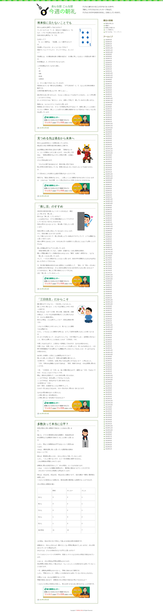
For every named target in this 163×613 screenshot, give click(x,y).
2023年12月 (109, 98)
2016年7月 (108, 285)
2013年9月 (108, 356)
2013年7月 (108, 360)
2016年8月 (108, 283)
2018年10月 (109, 228)
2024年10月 (109, 77)
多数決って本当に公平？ (53, 424)
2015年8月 (108, 308)
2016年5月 (108, 289)
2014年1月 (108, 348)
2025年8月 (108, 56)
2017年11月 (109, 251)
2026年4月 (108, 39)
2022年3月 (108, 142)
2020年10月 (109, 178)
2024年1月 (108, 96)
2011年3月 (108, 419)
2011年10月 (109, 405)
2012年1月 (108, 398)
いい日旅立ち (109, 29)
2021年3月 (108, 167)
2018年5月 (108, 239)
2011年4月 (108, 417)
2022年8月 (108, 132)
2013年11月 (109, 352)
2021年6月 (108, 161)
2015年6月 (108, 312)
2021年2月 (108, 170)
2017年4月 (108, 266)
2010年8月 (108, 434)
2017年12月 (109, 249)
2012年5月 (108, 390)
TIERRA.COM (79, 610)
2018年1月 (108, 247)
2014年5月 (108, 340)
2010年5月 (108, 440)
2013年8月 (108, 358)
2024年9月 (108, 79)
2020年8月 (108, 182)
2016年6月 (108, 287)
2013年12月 (109, 350)
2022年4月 (108, 140)
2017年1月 (108, 272)
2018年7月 (108, 235)
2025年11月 (109, 50)
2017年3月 (108, 268)
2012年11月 (109, 377)
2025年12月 (109, 48)
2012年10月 (109, 379)
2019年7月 (108, 209)
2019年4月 (108, 216)
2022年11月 (109, 125)
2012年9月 (108, 382)
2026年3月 (108, 42)
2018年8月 (108, 233)
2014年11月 (109, 327)
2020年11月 (109, 176)
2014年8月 (108, 333)
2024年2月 (108, 94)
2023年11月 (109, 100)
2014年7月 (108, 335)
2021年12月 (109, 149)
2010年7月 (108, 436)
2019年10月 (109, 203)
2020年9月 (108, 180)
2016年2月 (108, 296)
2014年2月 (108, 346)
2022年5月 (108, 138)
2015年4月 (108, 316)
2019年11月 (109, 201)
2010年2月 (108, 447)
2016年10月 (109, 279)
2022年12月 (109, 123)
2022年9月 (108, 130)
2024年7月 (108, 84)
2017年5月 (108, 264)
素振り (107, 25)
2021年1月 (108, 172)
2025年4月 (108, 65)
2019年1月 (108, 222)
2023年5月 (108, 113)
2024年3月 (108, 92)
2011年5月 (108, 415)
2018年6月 (108, 237)
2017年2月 (108, 270)
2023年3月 (108, 117)
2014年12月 (109, 325)
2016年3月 (108, 293)
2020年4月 (108, 191)
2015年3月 (108, 319)
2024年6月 (108, 86)
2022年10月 (109, 128)
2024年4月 (108, 90)
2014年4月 (108, 342)
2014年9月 (108, 331)
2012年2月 (108, 396)
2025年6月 (108, 60)
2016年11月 (109, 277)
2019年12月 (109, 199)
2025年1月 (108, 71)
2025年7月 (108, 58)
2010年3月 (108, 445)
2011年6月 (108, 413)
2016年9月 (108, 281)
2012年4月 (108, 392)
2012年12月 (109, 375)
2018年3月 (108, 243)
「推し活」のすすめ (50, 206)
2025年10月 (109, 52)
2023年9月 (108, 105)
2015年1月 (108, 323)
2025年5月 (108, 63)
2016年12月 (109, 275)
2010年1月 (108, 449)
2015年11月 (109, 302)
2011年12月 (109, 400)
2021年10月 (109, 153)
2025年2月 (108, 69)
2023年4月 (108, 115)
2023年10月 (109, 102)
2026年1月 (108, 46)
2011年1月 (108, 424)
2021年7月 (108, 159)
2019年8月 (108, 207)
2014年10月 (109, 329)
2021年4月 (108, 165)
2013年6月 (108, 363)
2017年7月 (108, 260)
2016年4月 (108, 291)
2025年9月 (108, 54)
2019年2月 (108, 220)
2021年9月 (108, 155)
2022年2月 (108, 144)
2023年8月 (108, 107)
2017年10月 (109, 254)
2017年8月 (108, 258)
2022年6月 (108, 136)
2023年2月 (108, 119)
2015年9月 (108, 306)
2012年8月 (108, 384)
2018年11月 (109, 226)
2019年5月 (108, 214)
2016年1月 (108, 298)
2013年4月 (108, 367)
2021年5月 (108, 163)
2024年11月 (109, 75)
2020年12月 (109, 174)
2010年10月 (109, 430)
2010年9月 (108, 432)
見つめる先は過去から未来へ (56, 138)
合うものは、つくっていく (113, 32)
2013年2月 (108, 371)
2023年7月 (108, 109)
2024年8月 (108, 81)
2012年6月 (108, 388)
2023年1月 (108, 121)
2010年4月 (108, 442)
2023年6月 (108, 111)
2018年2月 (108, 245)
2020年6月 (108, 186)
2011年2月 (108, 421)
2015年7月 (108, 310)
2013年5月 (108, 365)
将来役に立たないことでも (54, 22)
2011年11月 (109, 403)
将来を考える (109, 23)
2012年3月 (108, 394)
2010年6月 (108, 438)
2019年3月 (108, 218)
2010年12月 (109, 426)
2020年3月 (108, 193)
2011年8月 (108, 409)
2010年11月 (109, 428)
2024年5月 (108, 88)
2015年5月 (108, 314)
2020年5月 (108, 188)
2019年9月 (108, 205)
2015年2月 (108, 321)
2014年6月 (108, 337)
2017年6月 (108, 262)
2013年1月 (108, 373)
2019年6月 (108, 212)
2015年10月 (109, 304)
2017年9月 (108, 256)
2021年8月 (108, 157)
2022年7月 (108, 134)
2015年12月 (109, 300)
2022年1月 (108, 146)
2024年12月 (109, 73)
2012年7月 (108, 386)
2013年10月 (109, 354)
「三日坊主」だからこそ (53, 299)
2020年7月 (108, 184)
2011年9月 (108, 407)
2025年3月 (108, 67)
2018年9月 (108, 230)
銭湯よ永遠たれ (110, 27)
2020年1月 (108, 197)
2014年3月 (108, 344)
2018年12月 (109, 224)
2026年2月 (108, 44)
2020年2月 (108, 195)
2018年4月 (108, 241)
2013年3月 (108, 369)
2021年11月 (109, 151)
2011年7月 (108, 411)
